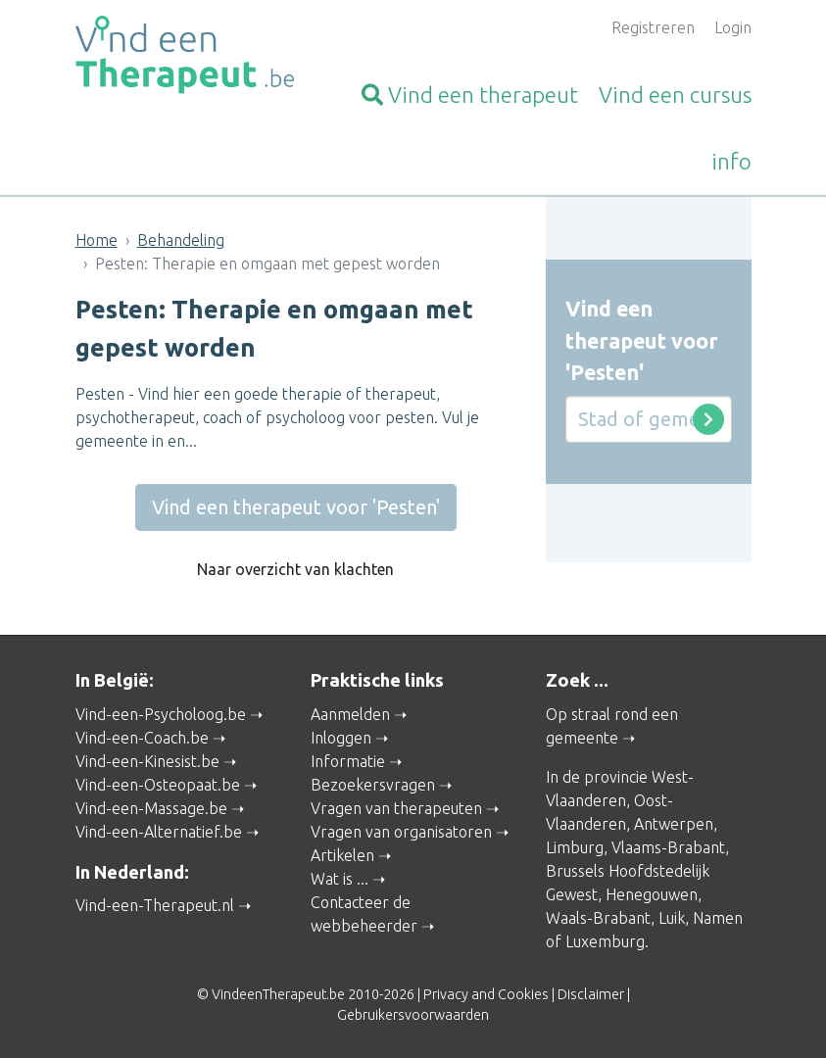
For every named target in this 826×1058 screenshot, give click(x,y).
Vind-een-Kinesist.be (147, 761)
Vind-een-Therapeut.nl (154, 905)
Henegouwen (652, 894)
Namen (718, 918)
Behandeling (180, 240)
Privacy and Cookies (486, 994)
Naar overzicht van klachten (295, 569)
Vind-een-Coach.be (142, 737)
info (731, 161)
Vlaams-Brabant (668, 847)
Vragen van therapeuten (396, 808)
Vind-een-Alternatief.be (158, 832)
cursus (675, 94)
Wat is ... (339, 879)
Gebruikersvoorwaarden (413, 1015)
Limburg (575, 847)
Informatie (348, 761)
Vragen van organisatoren (401, 832)
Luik (671, 918)
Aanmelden (350, 714)
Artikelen (342, 855)
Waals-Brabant (598, 918)
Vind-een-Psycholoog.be (160, 714)
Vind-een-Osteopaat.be (157, 785)
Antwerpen (673, 824)
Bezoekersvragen (373, 785)
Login (733, 27)
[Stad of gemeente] (648, 419)
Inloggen (341, 737)
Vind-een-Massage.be (151, 808)
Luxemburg (605, 941)
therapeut (470, 94)
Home (96, 240)
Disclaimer (591, 994)
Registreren (653, 27)
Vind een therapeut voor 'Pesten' (296, 507)
